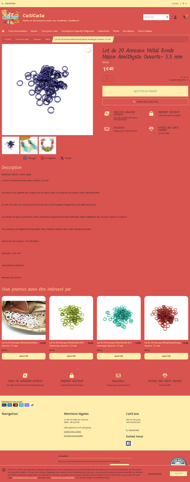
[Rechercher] (167, 17)
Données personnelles (73, 436)
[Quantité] (108, 79)
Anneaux (37, 39)
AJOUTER (23, 356)
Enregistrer (48, 158)
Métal (48, 39)
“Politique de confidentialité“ (63, 477)
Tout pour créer (22, 39)
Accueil (8, 39)
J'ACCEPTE (178, 473)
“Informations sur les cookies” (24, 477)
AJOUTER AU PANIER (145, 91)
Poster (66, 158)
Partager (29, 158)
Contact (175, 3)
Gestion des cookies (72, 431)
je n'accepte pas (155, 473)
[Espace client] (175, 17)
